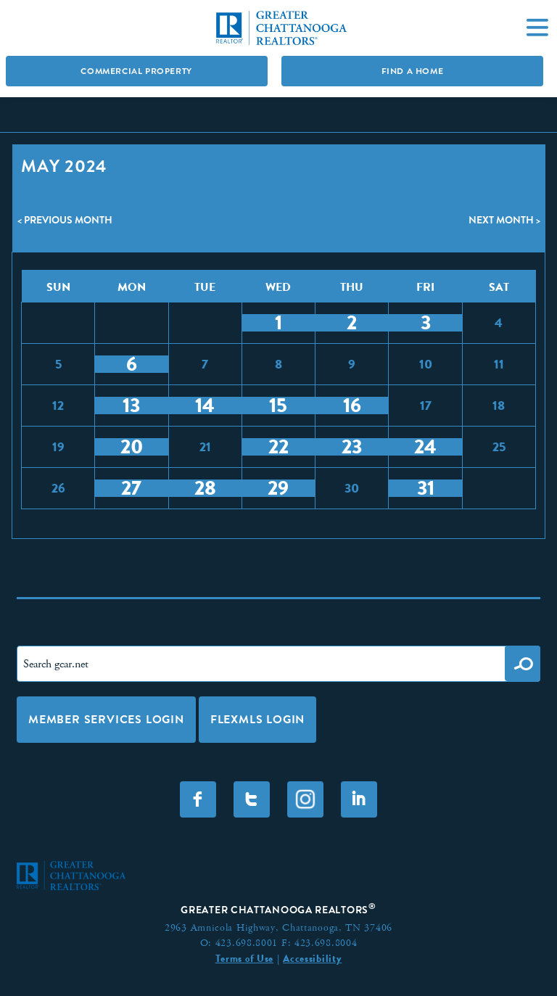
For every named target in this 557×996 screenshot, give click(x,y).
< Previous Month (64, 219)
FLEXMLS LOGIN (257, 719)
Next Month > (504, 219)
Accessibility (312, 958)
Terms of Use (244, 958)
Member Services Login (106, 719)
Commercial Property (136, 71)
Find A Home (412, 71)
